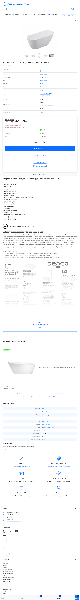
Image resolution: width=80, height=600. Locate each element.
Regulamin (5, 563)
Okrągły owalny (44, 90)
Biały (50, 93)
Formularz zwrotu (7, 552)
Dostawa (5, 567)
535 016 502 (10, 520)
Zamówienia (6, 541)
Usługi (4, 535)
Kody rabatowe (41, 14)
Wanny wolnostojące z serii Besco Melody (45, 397)
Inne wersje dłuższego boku (47, 105)
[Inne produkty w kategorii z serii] (40, 345)
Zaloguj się (52, 14)
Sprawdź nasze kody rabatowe (21, 466)
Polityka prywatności (8, 573)
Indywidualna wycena (8, 548)
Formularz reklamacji (8, 553)
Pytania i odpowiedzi (8, 571)
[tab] (17, 393)
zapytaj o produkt (40, 162)
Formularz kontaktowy (13, 523)
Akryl (41, 83)
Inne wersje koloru (45, 95)
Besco (41, 69)
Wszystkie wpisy (7, 589)
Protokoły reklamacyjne (8, 577)
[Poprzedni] (5, 370)
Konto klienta (6, 539)
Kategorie (7, 14)
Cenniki (4, 593)
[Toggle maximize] (75, 20)
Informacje (6, 559)
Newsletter (5, 555)
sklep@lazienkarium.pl (68, 14)
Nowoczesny (43, 80)
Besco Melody (44, 74)
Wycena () (25, 14)
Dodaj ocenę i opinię (9, 449)
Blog (33, 14)
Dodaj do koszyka (40, 148)
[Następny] (74, 370)
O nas (4, 575)
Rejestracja (5, 546)
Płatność (5, 565)
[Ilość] (40, 142)
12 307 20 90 (10, 517)
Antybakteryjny (44, 93)
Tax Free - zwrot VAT (8, 569)
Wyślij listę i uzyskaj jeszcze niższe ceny (59, 466)
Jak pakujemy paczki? (8, 579)
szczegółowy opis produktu (40, 323)
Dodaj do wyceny (40, 155)
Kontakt (15, 14)
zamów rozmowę (40, 166)
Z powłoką (43, 87)
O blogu (4, 591)
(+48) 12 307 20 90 (68, 16)
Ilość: (35, 142)
